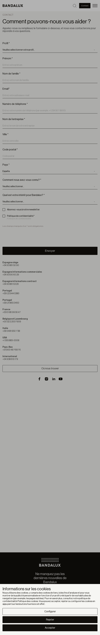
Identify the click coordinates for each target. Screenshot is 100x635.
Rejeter (50, 619)
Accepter (50, 628)
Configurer (50, 611)
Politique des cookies (28, 601)
